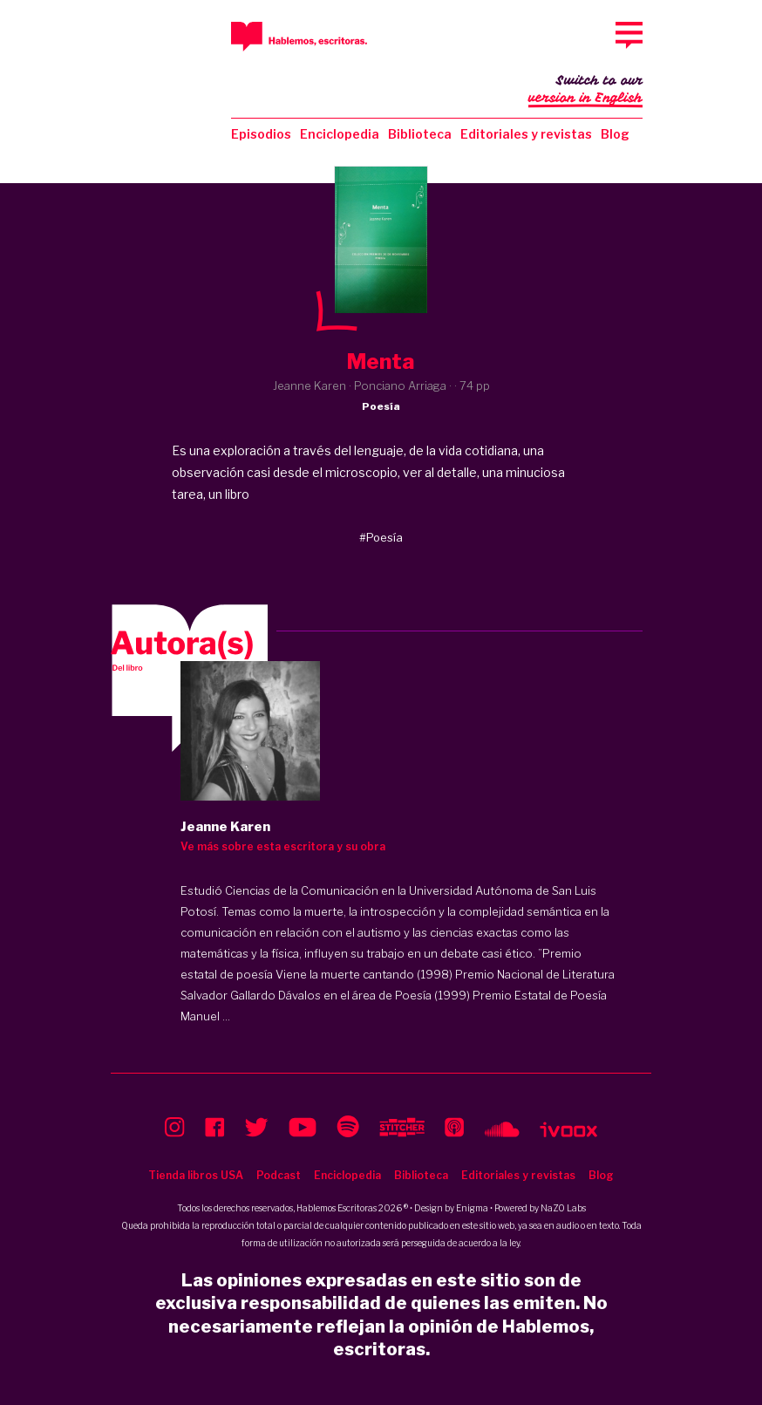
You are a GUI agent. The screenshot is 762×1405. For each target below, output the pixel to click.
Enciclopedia (339, 133)
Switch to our (585, 90)
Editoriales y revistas (526, 133)
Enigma (472, 1208)
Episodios (261, 133)
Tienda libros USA (195, 1175)
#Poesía (381, 537)
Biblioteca (420, 133)
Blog (615, 133)
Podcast (278, 1175)
